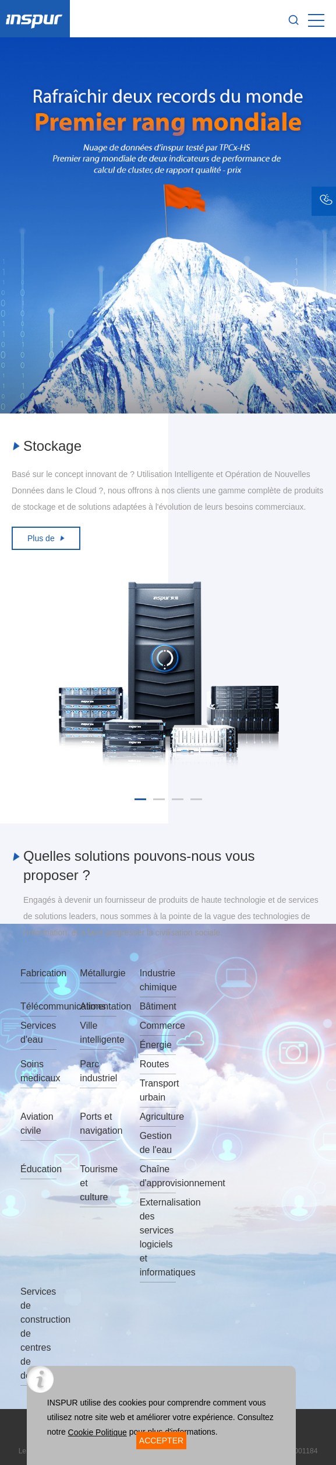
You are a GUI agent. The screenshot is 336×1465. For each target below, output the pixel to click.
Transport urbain (158, 1090)
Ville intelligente (98, 1033)
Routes (154, 1064)
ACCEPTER (161, 1440)
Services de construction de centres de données (38, 1333)
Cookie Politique (97, 1432)
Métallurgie (98, 973)
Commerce (158, 1026)
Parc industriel (98, 1071)
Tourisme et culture (98, 1183)
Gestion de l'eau (156, 1143)
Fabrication (38, 973)
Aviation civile (37, 1123)
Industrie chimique (158, 980)
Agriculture (158, 1116)
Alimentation (98, 1006)
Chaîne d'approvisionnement (158, 1176)
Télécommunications (38, 1006)
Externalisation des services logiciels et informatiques (158, 1237)
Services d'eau (38, 1033)
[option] (168, 225)
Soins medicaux (38, 1071)
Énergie (156, 1045)
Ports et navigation (98, 1123)
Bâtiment (158, 1006)
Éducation (38, 1169)
